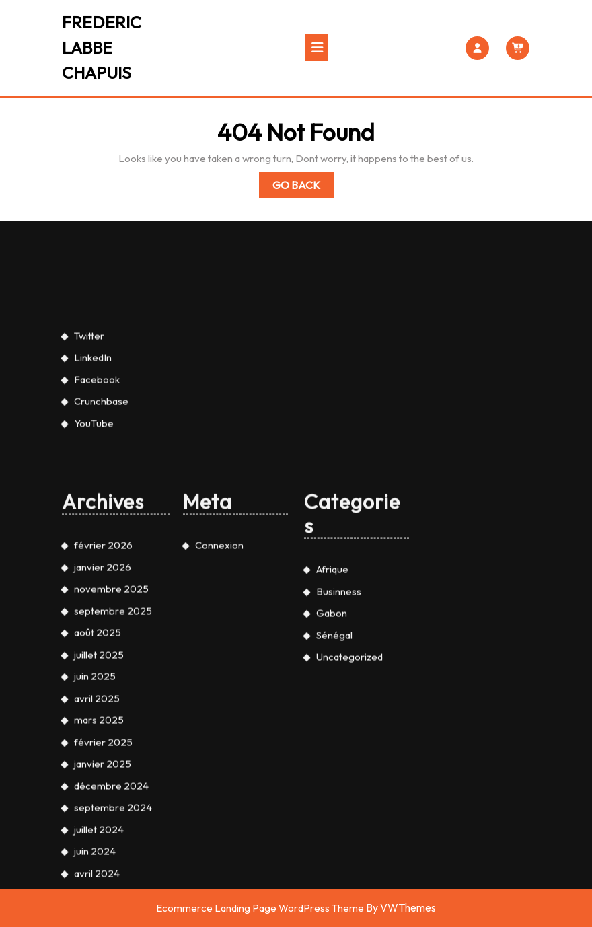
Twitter (89, 482)
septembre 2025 (113, 757)
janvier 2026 (102, 713)
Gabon (331, 759)
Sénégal (334, 781)
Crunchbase (101, 548)
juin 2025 (95, 823)
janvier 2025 (102, 910)
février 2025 (103, 888)
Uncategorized (349, 803)
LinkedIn (93, 504)
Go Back (303, 187)
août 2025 (97, 779)
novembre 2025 (111, 735)
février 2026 (103, 691)
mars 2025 (99, 866)
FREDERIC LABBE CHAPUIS (101, 47)
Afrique (332, 716)
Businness (338, 737)
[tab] (316, 47)
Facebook (97, 525)
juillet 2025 (99, 800)
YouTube (94, 569)
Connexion (219, 691)
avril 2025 (97, 844)
